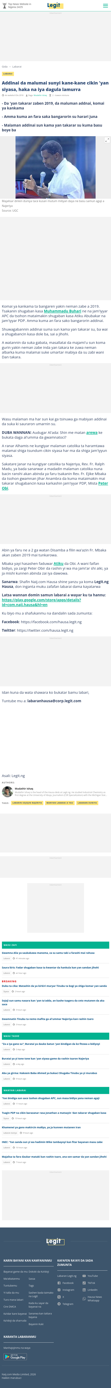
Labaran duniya (10, 1133)
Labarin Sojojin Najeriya (27, 803)
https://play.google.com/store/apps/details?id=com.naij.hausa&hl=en (41, 602)
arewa (92, 432)
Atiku (58, 563)
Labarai (17, 66)
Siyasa (6, 991)
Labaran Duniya (87, 803)
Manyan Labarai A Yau (59, 803)
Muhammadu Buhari (62, 311)
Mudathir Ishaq (40, 95)
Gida (5, 66)
